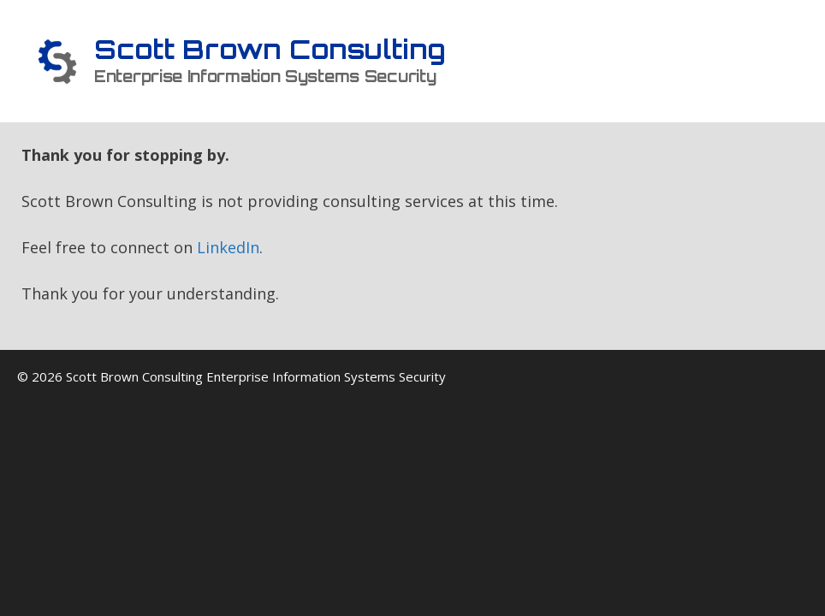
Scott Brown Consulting (270, 49)
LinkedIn (228, 247)
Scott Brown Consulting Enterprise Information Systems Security (256, 376)
